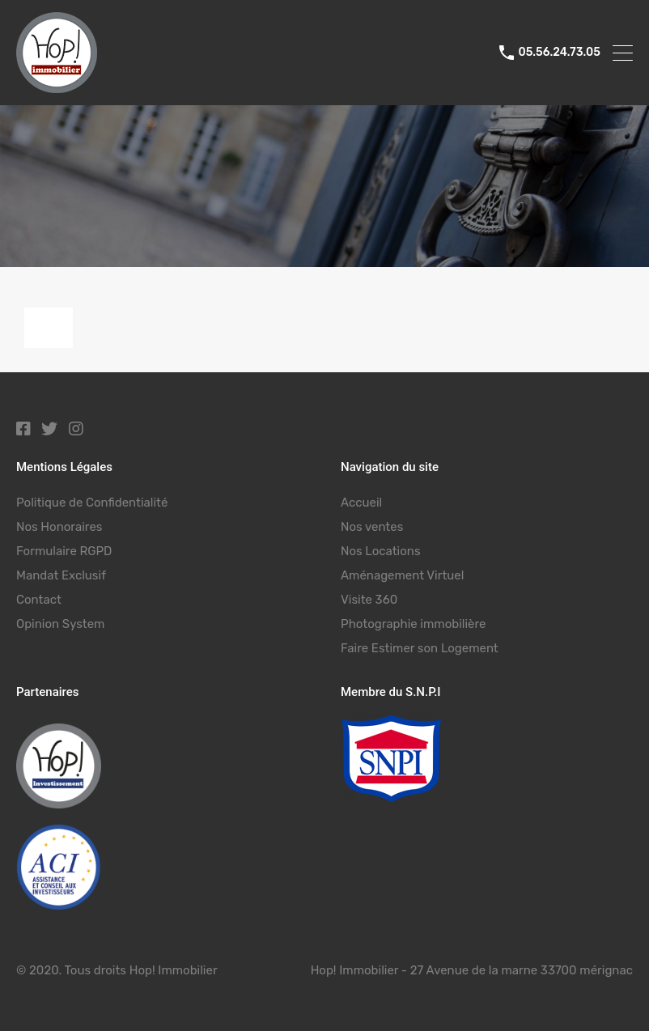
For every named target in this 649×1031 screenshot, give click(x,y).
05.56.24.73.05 (559, 52)
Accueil (361, 502)
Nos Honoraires (59, 527)
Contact (39, 599)
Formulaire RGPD (64, 551)
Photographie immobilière (413, 624)
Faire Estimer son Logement (419, 648)
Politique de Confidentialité (92, 502)
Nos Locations (381, 551)
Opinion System (60, 624)
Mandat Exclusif (61, 575)
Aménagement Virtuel (402, 575)
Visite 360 (369, 599)
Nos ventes (372, 527)
